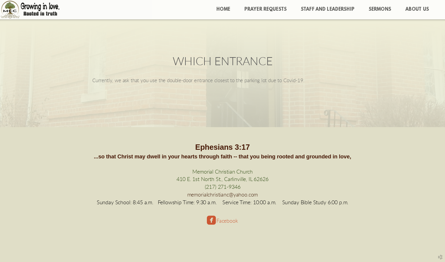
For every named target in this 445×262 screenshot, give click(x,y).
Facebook (227, 221)
